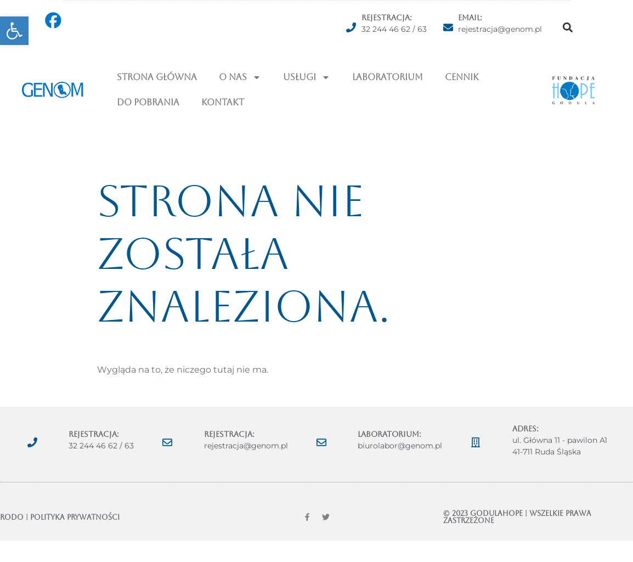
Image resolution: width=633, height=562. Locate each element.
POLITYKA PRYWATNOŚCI (75, 517)
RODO (12, 517)
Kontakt (222, 102)
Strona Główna (157, 77)
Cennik (462, 77)
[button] (14, 30)
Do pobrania (148, 102)
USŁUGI (306, 77)
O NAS (240, 77)
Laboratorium (387, 77)
